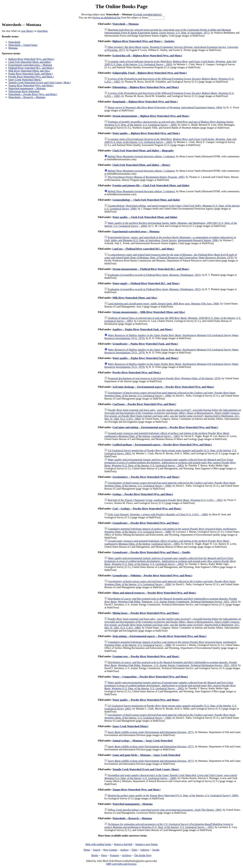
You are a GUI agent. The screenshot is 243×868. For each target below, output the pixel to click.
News (104, 855)
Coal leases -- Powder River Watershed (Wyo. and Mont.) (144, 404)
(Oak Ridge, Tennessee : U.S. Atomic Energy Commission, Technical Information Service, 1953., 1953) (170, 600)
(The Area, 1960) (163, 303)
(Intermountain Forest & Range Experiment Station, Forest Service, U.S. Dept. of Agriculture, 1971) (167, 31)
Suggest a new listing (146, 844)
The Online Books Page (121, 6)
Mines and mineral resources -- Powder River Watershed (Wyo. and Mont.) (154, 592)
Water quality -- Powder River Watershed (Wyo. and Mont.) (145, 699)
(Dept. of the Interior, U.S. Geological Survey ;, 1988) (170, 530)
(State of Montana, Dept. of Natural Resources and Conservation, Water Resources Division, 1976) (170, 256)
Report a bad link (123, 844)
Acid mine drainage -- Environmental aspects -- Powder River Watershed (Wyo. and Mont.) (163, 386)
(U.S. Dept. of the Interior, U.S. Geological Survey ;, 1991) (168, 826)
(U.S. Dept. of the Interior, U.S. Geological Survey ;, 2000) (170, 777)
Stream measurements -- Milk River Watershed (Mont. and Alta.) (148, 312)
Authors (124, 849)
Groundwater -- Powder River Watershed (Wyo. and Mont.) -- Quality (151, 552)
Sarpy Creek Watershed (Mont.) (25, 79)
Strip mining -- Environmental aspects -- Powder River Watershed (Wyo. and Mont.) (159, 636)
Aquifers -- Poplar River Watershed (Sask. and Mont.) (142, 329)
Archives (126, 855)
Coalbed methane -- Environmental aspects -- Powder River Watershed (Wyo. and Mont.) (162, 444)
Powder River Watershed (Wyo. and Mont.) (31, 76)
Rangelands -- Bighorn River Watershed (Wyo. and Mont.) (145, 101)
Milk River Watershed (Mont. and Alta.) (29, 70)
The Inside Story (143, 855)
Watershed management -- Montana (27, 88)
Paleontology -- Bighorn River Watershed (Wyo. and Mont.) (145, 87)
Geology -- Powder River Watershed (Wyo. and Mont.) (142, 494)
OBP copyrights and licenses (121, 863)
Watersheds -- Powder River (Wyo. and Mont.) (32, 94)
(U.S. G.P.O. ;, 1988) (158, 514)
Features (114, 855)
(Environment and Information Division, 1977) (151, 732)
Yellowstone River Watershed (23, 91)
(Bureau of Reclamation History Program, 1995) (146, 177)
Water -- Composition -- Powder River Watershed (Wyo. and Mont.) (150, 676)
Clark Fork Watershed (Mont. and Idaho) (29, 62)
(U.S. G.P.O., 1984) (172, 414)
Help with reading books (98, 844)
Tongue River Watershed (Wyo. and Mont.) (31, 85)
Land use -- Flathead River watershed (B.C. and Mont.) (143, 248)
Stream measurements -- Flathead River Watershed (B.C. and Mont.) (150, 269)
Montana (13, 48)
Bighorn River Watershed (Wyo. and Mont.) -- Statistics (143, 41)
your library (27, 31)
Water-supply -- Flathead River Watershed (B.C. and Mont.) (145, 283)
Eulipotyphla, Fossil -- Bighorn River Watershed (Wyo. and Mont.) (149, 72)
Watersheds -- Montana (125, 24)
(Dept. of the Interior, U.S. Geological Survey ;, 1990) (170, 394)
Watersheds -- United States (22, 45)
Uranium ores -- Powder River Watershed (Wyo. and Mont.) (145, 656)
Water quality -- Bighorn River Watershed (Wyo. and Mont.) (146, 133)
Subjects (144, 849)
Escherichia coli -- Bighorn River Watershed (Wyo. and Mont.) (147, 55)
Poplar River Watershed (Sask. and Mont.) (30, 73)
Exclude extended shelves (147, 14)
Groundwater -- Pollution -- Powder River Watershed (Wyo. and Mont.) (152, 575)
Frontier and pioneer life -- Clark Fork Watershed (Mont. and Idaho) (150, 185)
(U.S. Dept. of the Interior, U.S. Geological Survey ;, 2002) (170, 462)
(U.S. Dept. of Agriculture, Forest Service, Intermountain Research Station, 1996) (170, 239)
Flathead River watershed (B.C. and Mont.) (31, 67)
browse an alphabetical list (106, 17)
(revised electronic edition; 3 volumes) (141, 156)
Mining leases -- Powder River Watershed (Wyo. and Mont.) (145, 613)
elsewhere (42, 31)
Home (87, 849)
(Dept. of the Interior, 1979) (164, 378)
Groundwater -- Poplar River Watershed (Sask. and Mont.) (145, 343)
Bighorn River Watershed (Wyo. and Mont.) (31, 59)
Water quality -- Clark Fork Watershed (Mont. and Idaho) (144, 217)
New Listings (110, 849)
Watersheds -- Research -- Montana (26, 97)
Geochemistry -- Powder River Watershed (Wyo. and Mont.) (145, 477)
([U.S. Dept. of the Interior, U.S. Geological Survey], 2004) (173, 795)
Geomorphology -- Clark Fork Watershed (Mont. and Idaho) (146, 199)
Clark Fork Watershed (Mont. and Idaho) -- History (141, 165)
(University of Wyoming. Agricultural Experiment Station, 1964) (165, 107)
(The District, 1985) (164, 809)
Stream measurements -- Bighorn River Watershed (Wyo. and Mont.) (150, 116)
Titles (134, 849)
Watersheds (14, 42)
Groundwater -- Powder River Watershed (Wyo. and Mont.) (145, 523)
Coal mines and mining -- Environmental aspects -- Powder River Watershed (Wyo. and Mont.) (165, 427)
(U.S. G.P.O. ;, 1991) (165, 500)
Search (96, 849)
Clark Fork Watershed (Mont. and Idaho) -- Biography (143, 150)
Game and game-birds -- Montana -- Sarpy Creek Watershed (146, 755)
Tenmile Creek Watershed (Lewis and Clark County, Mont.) (39, 82)
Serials (155, 849)
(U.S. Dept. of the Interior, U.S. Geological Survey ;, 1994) (169, 123)
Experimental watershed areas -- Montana (30, 64)
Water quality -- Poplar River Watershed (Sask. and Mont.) (145, 358)
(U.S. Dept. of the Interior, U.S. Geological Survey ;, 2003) (170, 63)
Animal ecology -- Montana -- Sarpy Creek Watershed (142, 740)
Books (94, 855)
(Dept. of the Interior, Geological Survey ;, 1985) (167, 435)
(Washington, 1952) (154, 275)
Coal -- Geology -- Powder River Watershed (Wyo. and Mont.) (146, 508)
